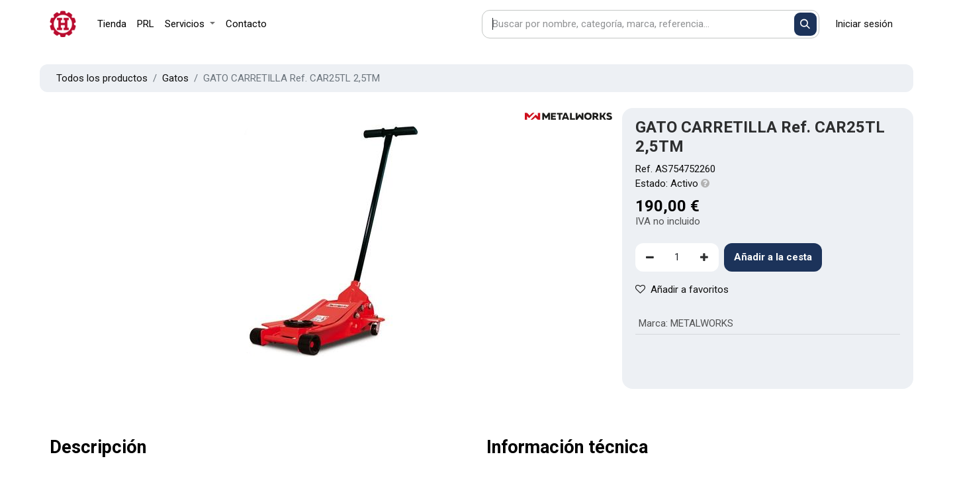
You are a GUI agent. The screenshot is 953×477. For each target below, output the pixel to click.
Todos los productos (102, 78)
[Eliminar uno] (649, 257)
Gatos (175, 78)
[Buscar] (805, 24)
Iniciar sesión (864, 24)
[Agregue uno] (704, 257)
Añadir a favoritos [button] (682, 289)
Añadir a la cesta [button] (773, 257)
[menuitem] (112, 24)
